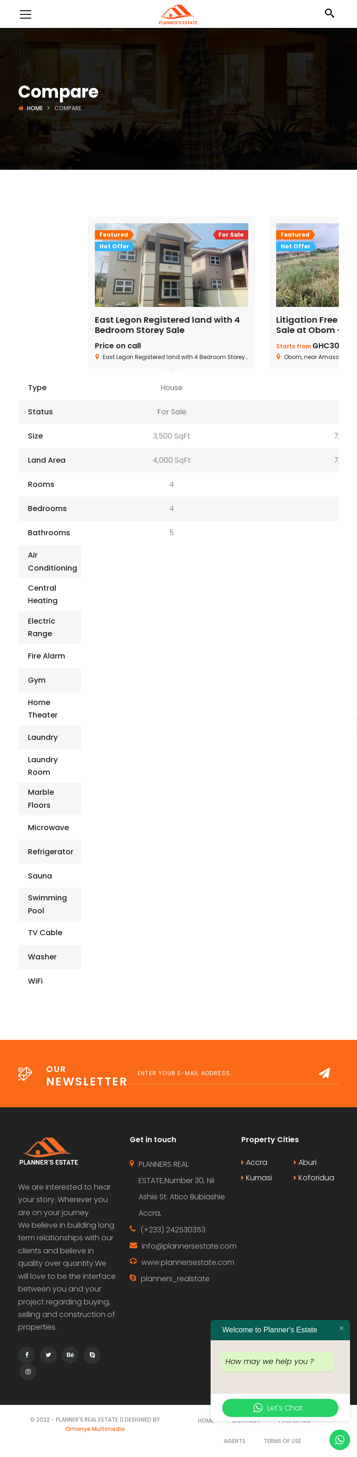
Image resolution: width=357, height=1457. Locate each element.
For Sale (171, 411)
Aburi (305, 1162)
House (171, 387)
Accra (254, 1162)
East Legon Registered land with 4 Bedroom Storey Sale (167, 325)
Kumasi (256, 1177)
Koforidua (314, 1177)
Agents (234, 1441)
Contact (246, 1420)
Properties (295, 1420)
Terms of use (282, 1441)
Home (35, 108)
